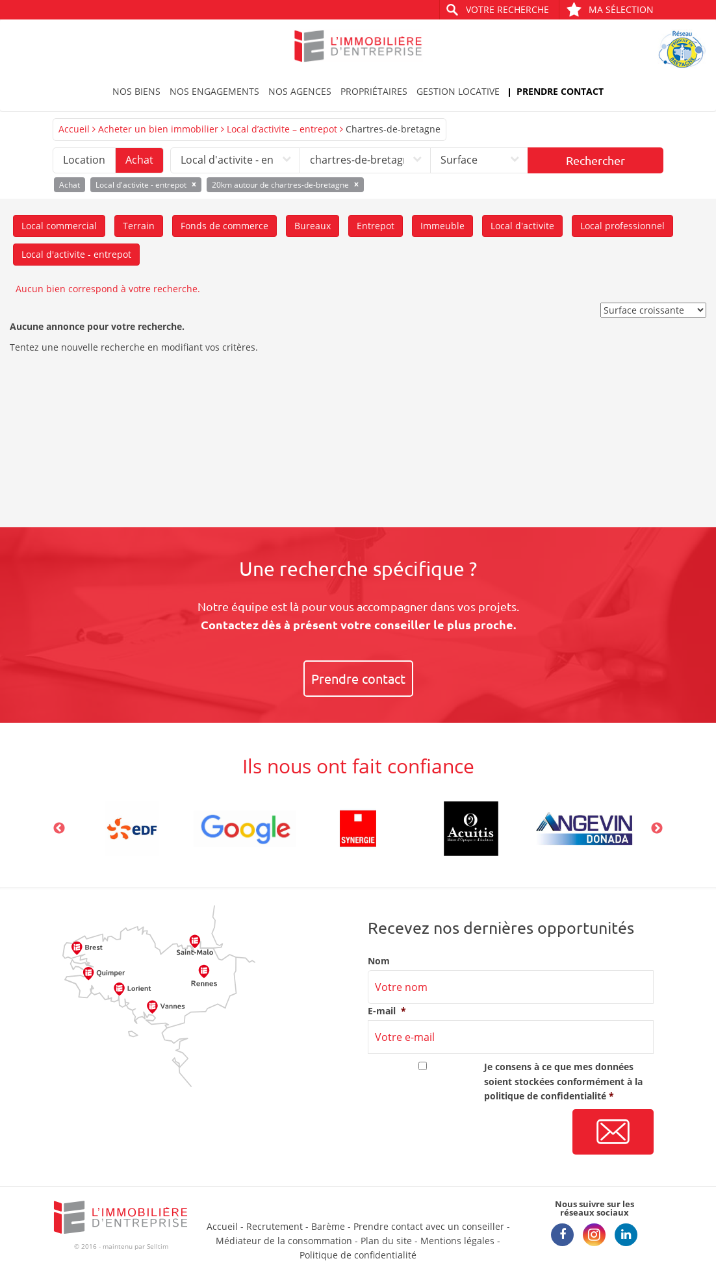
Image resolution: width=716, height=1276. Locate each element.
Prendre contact (560, 91)
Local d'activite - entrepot (76, 254)
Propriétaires (373, 91)
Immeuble (442, 225)
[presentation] (466, 1132)
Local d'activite (522, 225)
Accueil (74, 129)
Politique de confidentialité (358, 1255)
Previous (59, 828)
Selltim (157, 1246)
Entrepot (375, 225)
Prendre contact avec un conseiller (428, 1226)
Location (84, 160)
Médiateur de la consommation (284, 1240)
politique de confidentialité (545, 1096)
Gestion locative (458, 91)
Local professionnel (622, 225)
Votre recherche (507, 9)
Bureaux (312, 225)
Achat (139, 160)
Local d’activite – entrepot (282, 129)
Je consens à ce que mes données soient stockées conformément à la (563, 1081)
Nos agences (299, 91)
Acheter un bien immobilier (158, 129)
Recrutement (274, 1226)
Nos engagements (214, 91)
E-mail (387, 1011)
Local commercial (59, 225)
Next (656, 828)
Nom (379, 961)
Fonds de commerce (224, 225)
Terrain (139, 225)
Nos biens (136, 91)
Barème (328, 1226)
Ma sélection (610, 9)
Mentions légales (457, 1240)
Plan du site (386, 1240)
